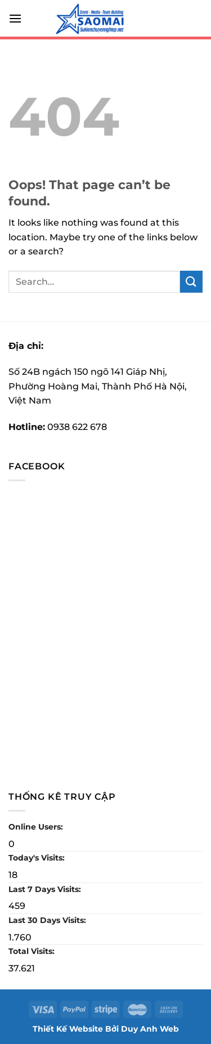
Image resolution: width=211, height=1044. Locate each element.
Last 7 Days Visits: (45, 889)
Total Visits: (32, 951)
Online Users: (36, 827)
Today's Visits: (37, 858)
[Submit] (191, 282)
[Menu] (15, 18)
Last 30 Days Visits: (48, 920)
